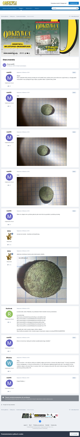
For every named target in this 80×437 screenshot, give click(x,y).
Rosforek (9, 308)
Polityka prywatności (38, 425)
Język (26, 425)
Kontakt (47, 425)
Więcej (37, 8)
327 (9, 86)
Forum (21, 9)
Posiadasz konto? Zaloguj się (59, 3)
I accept (74, 434)
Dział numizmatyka (21, 65)
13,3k (9, 244)
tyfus (9, 231)
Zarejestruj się (73, 3)
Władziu (9, 357)
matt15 (12, 64)
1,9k (9, 322)
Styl (30, 425)
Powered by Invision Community (40, 428)
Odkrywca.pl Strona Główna (9, 8)
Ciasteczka (53, 425)
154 (9, 371)
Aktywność (29, 8)
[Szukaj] (59, 8)
